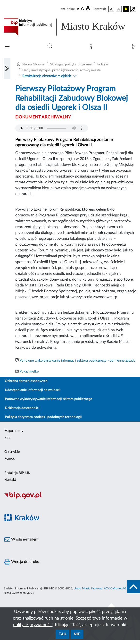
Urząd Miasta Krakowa (88, 588)
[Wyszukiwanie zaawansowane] (50, 46)
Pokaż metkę (29, 371)
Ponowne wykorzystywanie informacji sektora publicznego (48, 399)
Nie (77, 634)
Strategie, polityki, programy (71, 64)
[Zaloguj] (134, 47)
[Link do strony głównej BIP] (70, 27)
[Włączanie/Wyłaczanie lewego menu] (7, 68)
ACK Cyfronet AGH (116, 588)
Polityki (102, 64)
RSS (7, 437)
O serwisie (12, 451)
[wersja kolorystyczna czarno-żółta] (126, 9)
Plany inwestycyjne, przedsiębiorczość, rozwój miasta (61, 70)
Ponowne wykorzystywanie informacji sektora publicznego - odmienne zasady (77, 360)
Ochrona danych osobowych (26, 381)
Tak (62, 634)
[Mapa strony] (92, 47)
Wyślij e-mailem (21, 539)
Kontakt (10, 479)
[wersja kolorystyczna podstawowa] (111, 9)
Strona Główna (33, 64)
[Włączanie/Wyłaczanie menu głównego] (7, 47)
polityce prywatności (33, 625)
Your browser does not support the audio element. (51, 128)
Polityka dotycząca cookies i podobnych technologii (43, 417)
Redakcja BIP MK (17, 473)
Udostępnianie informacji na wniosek (32, 390)
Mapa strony (13, 431)
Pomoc (9, 458)
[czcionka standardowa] (78, 9)
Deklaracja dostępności (22, 408)
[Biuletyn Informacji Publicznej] (70, 498)
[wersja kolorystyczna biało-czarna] (118, 9)
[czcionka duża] (88, 8)
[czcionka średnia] (82, 9)
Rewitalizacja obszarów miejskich (46, 76)
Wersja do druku (21, 562)
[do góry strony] (133, 586)
